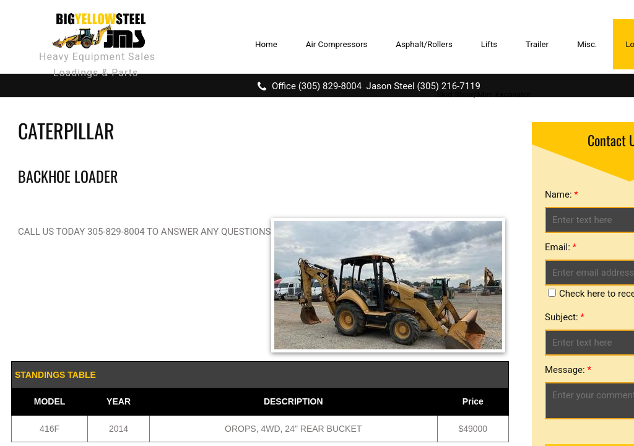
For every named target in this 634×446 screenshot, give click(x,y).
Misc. (587, 44)
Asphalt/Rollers (424, 44)
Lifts (489, 44)
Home (266, 44)
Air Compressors (336, 44)
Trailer (537, 44)
